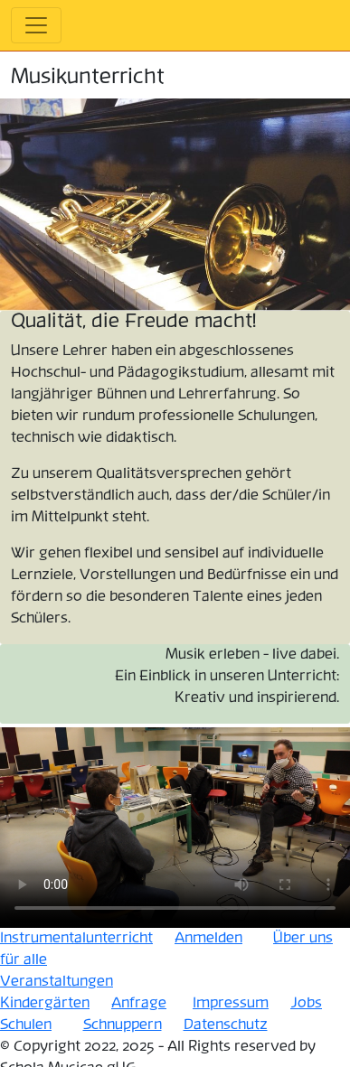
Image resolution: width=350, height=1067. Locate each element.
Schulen (26, 1025)
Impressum (231, 1003)
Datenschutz (226, 1025)
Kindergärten (45, 1003)
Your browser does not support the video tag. (175, 826)
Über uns (303, 938)
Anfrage (138, 1003)
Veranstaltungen (56, 981)
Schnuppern (122, 1025)
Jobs (306, 1003)
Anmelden (208, 938)
